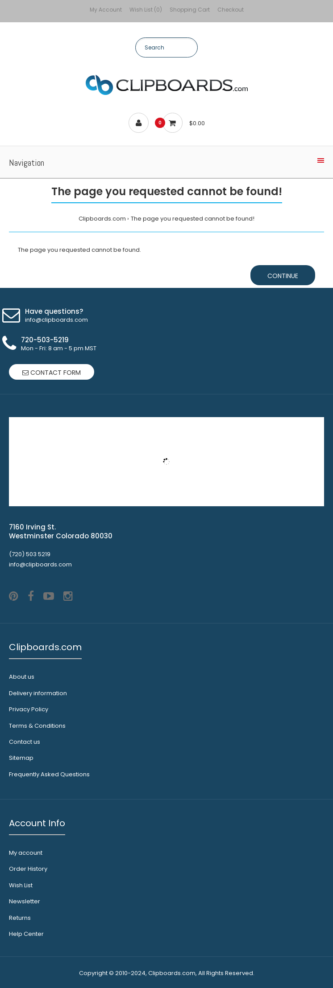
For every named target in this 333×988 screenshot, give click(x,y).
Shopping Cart (190, 9)
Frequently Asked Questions (49, 774)
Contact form (51, 372)
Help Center (26, 934)
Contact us (24, 742)
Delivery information (38, 693)
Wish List (21, 885)
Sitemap (21, 758)
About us (21, 676)
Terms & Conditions (37, 726)
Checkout (230, 9)
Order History (28, 869)
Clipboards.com (102, 218)
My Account (106, 9)
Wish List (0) (145, 9)
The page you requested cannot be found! (192, 218)
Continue (282, 275)
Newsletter (24, 901)
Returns (20, 918)
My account (25, 853)
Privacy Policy (28, 709)
